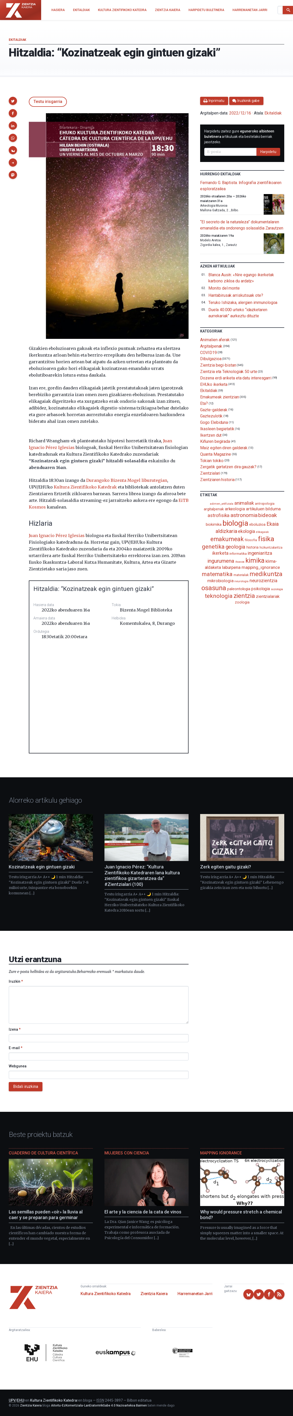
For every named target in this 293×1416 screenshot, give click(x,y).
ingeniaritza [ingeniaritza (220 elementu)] (260, 553)
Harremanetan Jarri (194, 1293)
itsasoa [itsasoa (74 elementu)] (239, 561)
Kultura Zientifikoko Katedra (106, 1293)
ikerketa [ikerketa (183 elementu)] (220, 553)
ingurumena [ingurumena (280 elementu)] (220, 561)
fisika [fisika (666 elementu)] (266, 539)
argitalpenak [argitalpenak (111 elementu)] (214, 509)
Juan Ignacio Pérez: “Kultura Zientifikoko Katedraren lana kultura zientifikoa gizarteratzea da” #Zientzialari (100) (142, 875)
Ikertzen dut (210, 435)
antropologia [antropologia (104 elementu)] (264, 503)
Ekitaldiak (17, 40)
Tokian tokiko (212, 460)
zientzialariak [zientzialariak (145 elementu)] (268, 596)
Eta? (204, 403)
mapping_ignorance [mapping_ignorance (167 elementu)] (261, 567)
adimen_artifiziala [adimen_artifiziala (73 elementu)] (221, 503)
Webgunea (17, 1066)
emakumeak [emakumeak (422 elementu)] (227, 539)
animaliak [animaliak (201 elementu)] (244, 503)
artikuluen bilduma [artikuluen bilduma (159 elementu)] (263, 508)
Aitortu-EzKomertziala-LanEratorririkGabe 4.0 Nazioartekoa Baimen (99, 1405)
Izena (15, 1029)
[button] (13, 101)
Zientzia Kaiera (153, 1293)
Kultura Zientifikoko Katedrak (85, 487)
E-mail (15, 1048)
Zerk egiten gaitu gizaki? (225, 866)
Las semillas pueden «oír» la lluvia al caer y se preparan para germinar (46, 1214)
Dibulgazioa (210, 358)
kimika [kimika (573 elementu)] (254, 560)
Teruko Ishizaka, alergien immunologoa (242, 302)
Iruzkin (16, 981)
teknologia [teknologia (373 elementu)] (218, 595)
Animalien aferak (215, 339)
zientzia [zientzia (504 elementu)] (244, 595)
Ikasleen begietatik (217, 428)
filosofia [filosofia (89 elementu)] (251, 540)
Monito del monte (224, 288)
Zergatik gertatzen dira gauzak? (228, 466)
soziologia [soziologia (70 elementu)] (277, 589)
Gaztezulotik (211, 416)
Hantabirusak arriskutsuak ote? (235, 295)
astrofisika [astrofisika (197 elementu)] (218, 515)
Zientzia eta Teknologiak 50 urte (228, 371)
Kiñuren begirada (215, 441)
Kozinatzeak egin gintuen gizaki (42, 866)
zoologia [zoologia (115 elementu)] (242, 602)
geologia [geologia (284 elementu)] (235, 547)
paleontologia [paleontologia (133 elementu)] (238, 589)
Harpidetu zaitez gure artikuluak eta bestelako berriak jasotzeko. (239, 136)
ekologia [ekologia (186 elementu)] (246, 531)
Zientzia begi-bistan (218, 365)
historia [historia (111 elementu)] (252, 547)
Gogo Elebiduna (214, 422)
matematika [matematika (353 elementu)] (217, 574)
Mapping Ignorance (221, 1153)
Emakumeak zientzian (219, 397)
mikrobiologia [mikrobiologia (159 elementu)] (220, 580)
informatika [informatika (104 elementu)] (238, 553)
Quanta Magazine (215, 454)
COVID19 (208, 352)
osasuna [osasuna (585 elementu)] (213, 588)
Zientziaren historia (217, 479)
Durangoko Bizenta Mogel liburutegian (126, 480)
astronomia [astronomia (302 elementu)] (243, 515)
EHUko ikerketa (213, 384)
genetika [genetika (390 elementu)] (213, 546)
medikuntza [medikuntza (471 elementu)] (266, 574)
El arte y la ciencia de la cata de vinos (142, 1211)
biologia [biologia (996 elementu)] (235, 523)
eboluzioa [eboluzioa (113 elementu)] (257, 524)
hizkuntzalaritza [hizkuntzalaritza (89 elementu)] (271, 547)
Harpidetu (268, 152)
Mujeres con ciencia (126, 1153)
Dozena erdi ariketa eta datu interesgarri (235, 378)
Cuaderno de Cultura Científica (43, 1153)
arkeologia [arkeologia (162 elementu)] (235, 508)
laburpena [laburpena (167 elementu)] (231, 567)
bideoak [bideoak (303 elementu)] (267, 515)
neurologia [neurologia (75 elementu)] (241, 581)
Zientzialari (210, 473)
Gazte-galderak (213, 409)
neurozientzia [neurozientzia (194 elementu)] (263, 580)
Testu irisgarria (47, 101)
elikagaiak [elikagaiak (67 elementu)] (262, 532)
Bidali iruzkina (25, 1086)
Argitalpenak (211, 346)
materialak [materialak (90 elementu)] (241, 575)
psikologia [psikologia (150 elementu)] (260, 588)
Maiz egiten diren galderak (223, 447)
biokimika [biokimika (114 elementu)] (213, 524)
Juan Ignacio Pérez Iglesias (57, 535)
